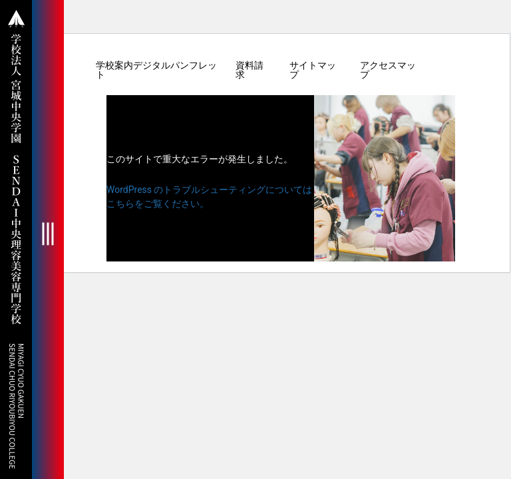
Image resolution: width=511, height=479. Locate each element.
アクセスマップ (388, 70)
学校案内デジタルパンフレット (156, 70)
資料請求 (249, 70)
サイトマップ (312, 70)
